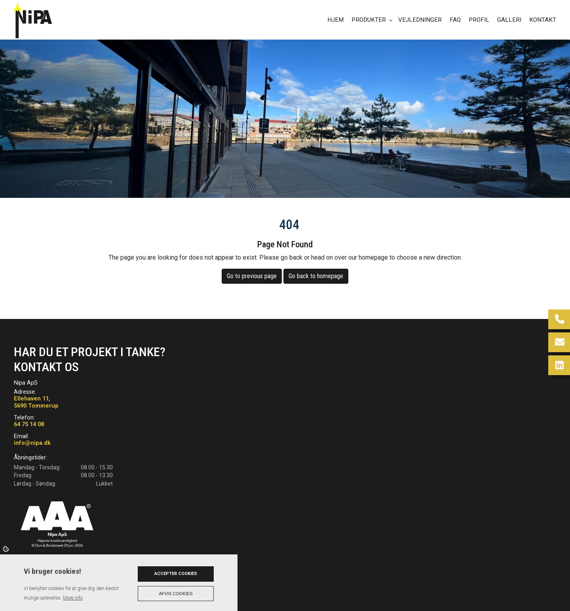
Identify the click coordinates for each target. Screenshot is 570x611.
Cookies (6, 548)
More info (73, 598)
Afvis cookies (176, 593)
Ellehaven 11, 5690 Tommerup (36, 402)
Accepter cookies (175, 573)
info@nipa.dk (32, 443)
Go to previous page (252, 276)
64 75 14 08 (29, 424)
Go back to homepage (316, 276)
